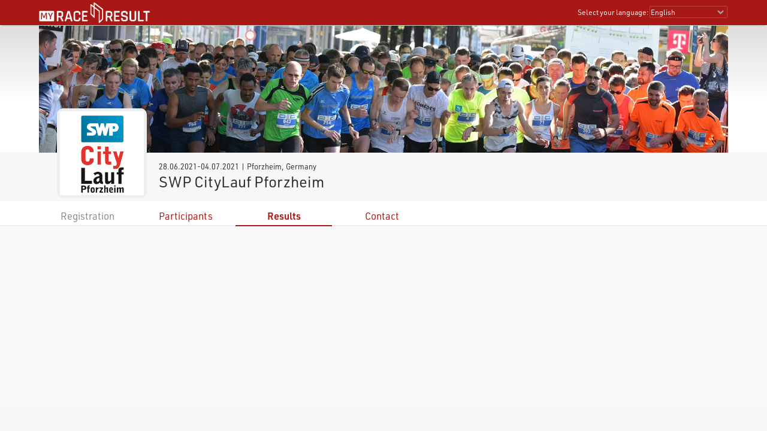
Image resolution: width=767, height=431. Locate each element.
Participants (186, 216)
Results (284, 216)
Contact (382, 216)
